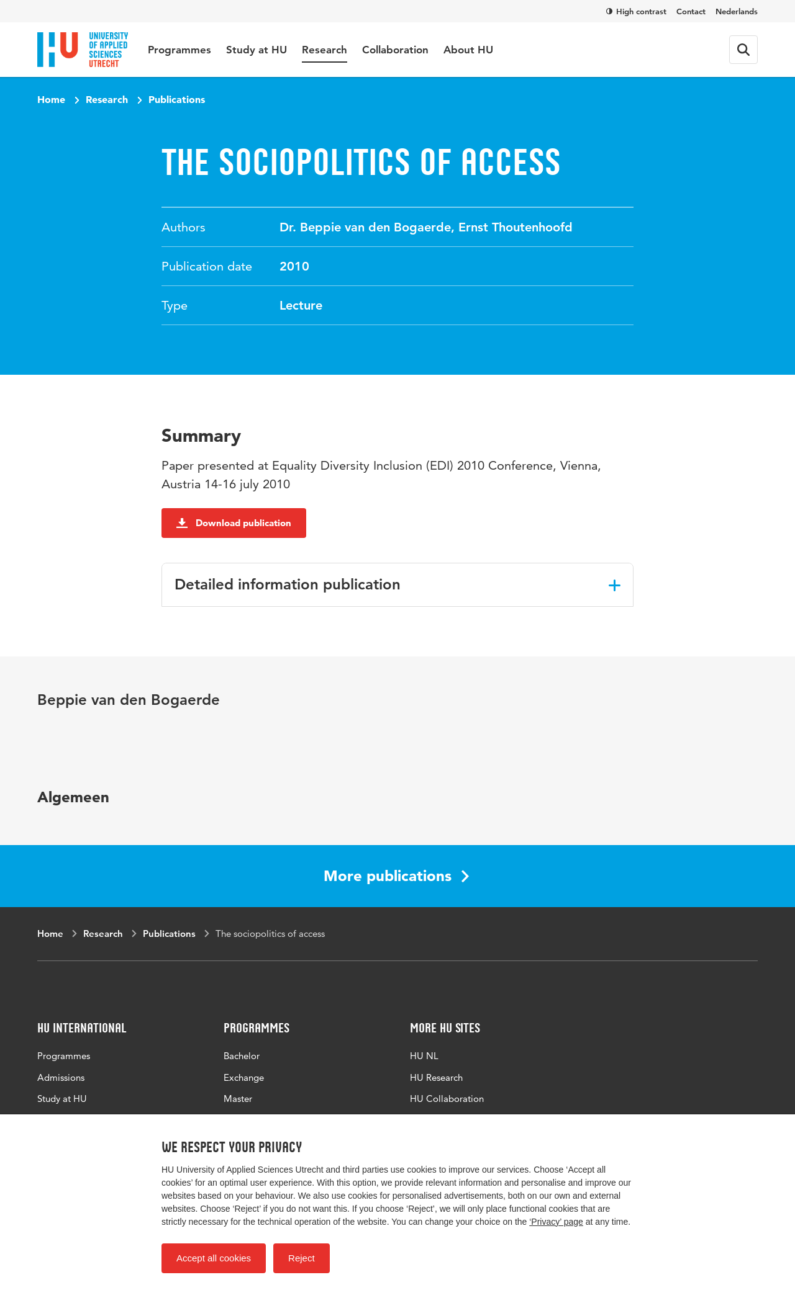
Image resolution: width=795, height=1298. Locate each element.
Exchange (244, 1077)
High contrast (636, 11)
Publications (176, 99)
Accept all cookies (213, 1258)
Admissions (60, 1077)
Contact (691, 11)
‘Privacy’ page (556, 1222)
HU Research (436, 1077)
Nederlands (737, 11)
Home (51, 99)
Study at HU (256, 49)
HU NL (424, 1056)
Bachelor (242, 1056)
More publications (396, 876)
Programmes (179, 49)
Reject (301, 1258)
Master (238, 1098)
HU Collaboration (447, 1098)
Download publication (233, 523)
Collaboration (395, 49)
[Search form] (743, 49)
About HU (468, 49)
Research (324, 49)
